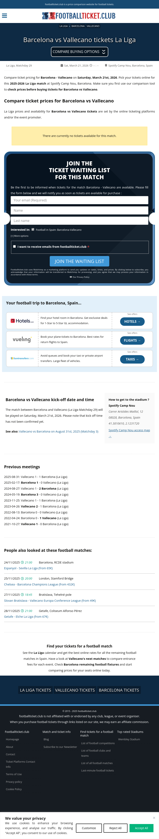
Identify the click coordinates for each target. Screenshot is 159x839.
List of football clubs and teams (96, 753)
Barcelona (78, 26)
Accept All (141, 828)
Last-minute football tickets (97, 770)
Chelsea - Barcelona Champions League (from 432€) (39, 584)
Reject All (115, 828)
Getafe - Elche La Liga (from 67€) (26, 617)
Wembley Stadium (129, 739)
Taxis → (132, 359)
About (9, 747)
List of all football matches (97, 763)
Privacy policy (14, 782)
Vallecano (93, 26)
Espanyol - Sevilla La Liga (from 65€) (28, 568)
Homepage (12, 739)
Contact (10, 754)
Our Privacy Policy (79, 277)
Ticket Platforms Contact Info (20, 764)
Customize (89, 828)
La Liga (64, 26)
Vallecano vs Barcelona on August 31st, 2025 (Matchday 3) (58, 431)
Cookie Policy (14, 789)
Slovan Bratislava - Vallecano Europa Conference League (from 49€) (50, 601)
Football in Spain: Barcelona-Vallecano (58, 230)
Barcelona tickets (119, 690)
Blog (46, 739)
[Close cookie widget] (154, 817)
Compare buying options (76, 51)
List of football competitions (98, 743)
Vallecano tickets (75, 690)
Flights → (132, 340)
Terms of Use (14, 774)
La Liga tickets (35, 690)
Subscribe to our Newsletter (60, 747)
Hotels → (132, 321)
